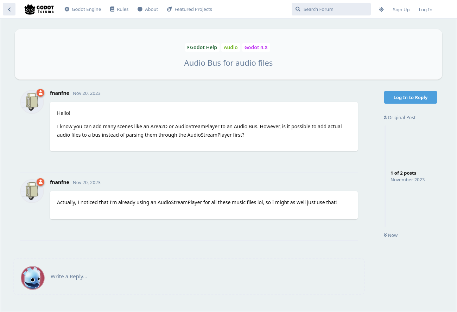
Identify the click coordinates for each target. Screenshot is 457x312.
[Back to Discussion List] (9, 9)
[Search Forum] (331, 9)
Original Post (399, 117)
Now (391, 235)
